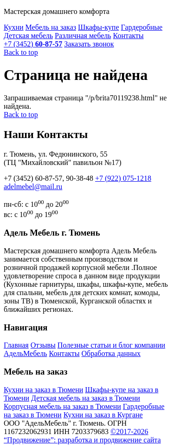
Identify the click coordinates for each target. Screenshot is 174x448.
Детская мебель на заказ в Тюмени (85, 398)
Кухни (14, 27)
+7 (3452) (33, 44)
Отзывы (43, 345)
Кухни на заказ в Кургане (103, 415)
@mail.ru (33, 187)
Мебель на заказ (51, 27)
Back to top (21, 52)
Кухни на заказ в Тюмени (43, 390)
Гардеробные (142, 27)
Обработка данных (111, 353)
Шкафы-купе (98, 27)
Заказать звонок (89, 44)
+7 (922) (123, 178)
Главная (16, 345)
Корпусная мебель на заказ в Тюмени (62, 406)
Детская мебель (28, 36)
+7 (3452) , (48, 178)
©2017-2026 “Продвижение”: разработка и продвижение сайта (82, 436)
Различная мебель (83, 36)
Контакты (128, 36)
